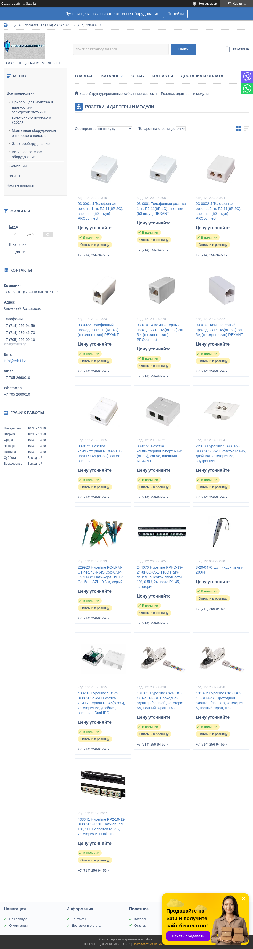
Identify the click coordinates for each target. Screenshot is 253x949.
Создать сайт (10, 3)
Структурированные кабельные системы (123, 94)
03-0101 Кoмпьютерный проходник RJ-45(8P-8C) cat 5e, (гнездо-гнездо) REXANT (219, 330)
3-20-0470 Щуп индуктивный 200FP (219, 569)
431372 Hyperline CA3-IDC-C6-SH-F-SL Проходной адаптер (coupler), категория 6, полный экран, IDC (219, 700)
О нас (137, 76)
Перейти (175, 14)
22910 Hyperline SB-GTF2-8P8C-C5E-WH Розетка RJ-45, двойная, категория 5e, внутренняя (221, 453)
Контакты (162, 76)
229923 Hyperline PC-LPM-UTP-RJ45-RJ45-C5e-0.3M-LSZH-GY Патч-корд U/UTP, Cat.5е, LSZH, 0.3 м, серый (101, 574)
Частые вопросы (21, 185)
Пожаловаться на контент (151, 944)
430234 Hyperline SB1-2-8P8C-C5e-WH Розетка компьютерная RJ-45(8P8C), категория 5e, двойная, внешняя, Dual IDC (101, 703)
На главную (18, 919)
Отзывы (13, 176)
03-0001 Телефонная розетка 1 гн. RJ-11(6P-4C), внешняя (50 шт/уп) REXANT (161, 209)
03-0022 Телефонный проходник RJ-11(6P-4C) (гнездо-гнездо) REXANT (98, 330)
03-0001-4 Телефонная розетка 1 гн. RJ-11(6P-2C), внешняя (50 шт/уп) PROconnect (100, 211)
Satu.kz (148, 939)
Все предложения (21, 93)
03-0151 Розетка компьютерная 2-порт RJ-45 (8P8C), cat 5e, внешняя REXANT (160, 453)
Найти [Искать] (183, 49)
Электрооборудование (31, 144)
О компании (17, 166)
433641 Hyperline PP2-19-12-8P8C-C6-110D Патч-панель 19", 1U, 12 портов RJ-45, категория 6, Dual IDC (101, 826)
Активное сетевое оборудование (27, 154)
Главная (84, 76)
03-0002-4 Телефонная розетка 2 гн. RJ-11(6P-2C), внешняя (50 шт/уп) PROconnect (218, 211)
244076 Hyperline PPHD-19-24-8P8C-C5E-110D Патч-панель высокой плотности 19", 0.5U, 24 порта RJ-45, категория (160, 577)
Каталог (110, 76)
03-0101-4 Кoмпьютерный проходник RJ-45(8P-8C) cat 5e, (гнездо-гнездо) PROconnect (160, 332)
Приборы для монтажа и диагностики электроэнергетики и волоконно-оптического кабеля (32, 112)
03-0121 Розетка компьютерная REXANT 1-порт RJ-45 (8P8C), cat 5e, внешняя (100, 453)
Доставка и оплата (202, 76)
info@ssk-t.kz (15, 361)
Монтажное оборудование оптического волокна (34, 133)
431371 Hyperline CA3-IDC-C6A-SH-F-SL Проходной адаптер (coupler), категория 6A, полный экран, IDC (160, 700)
